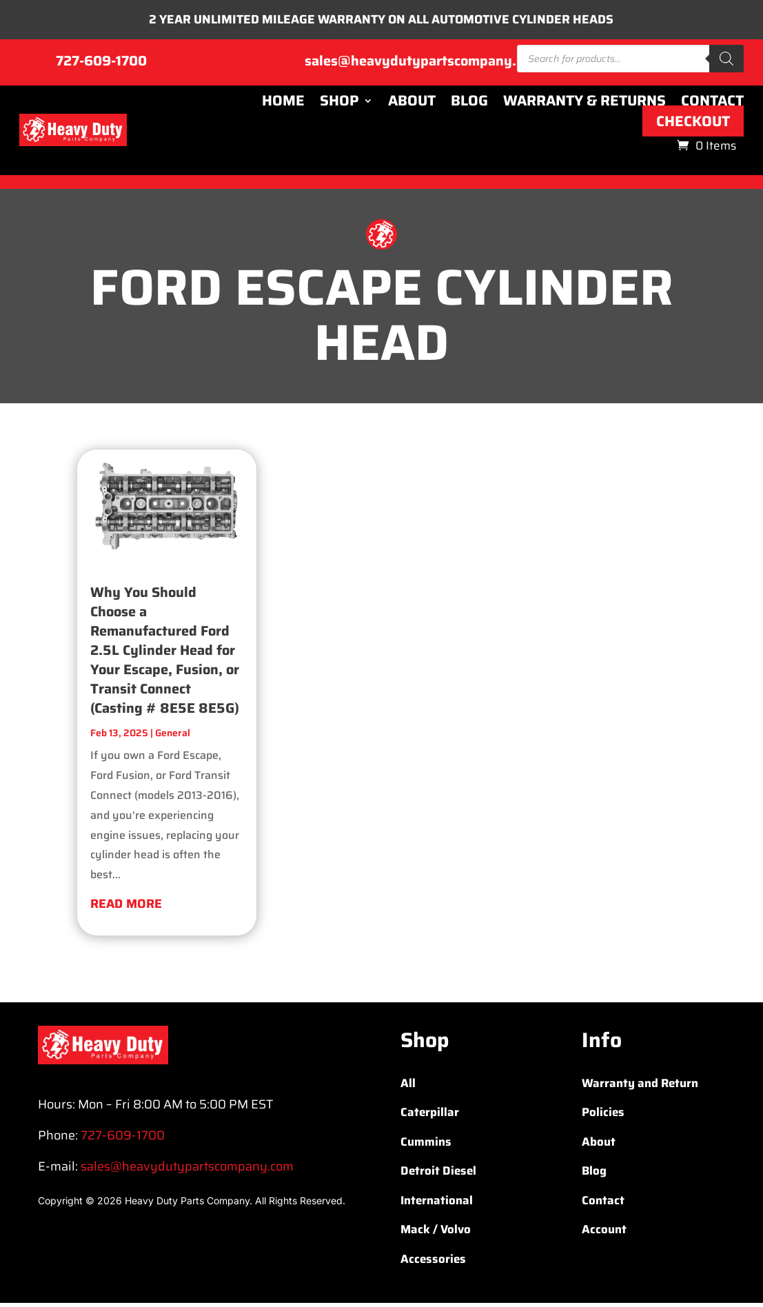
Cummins (425, 1145)
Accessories (433, 1262)
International (436, 1204)
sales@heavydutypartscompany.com (423, 64)
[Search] (726, 62)
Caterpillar (429, 1116)
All (408, 1086)
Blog (469, 104)
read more (126, 907)
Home (283, 104)
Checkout (693, 124)
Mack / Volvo (435, 1233)
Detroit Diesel (438, 1175)
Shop (339, 104)
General (172, 736)
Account (604, 1233)
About (412, 104)
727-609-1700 (101, 64)
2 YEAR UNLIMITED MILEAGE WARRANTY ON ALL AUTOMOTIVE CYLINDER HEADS (381, 21)
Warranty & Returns (584, 104)
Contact (712, 104)
